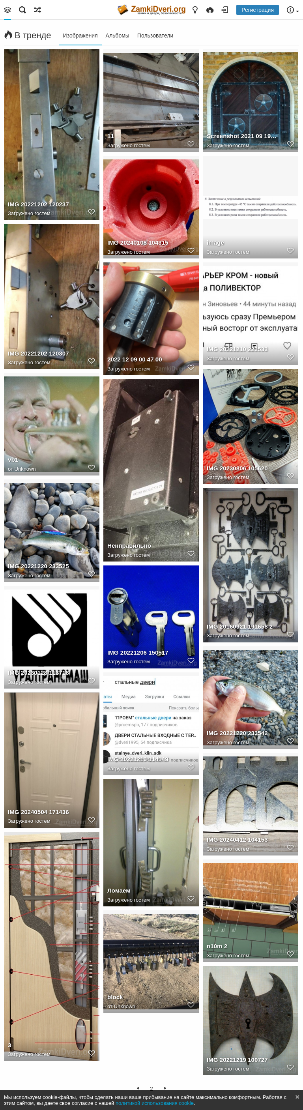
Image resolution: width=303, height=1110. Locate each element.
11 (110, 136)
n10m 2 (217, 946)
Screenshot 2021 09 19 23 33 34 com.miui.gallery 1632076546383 (242, 136)
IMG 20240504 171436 (38, 812)
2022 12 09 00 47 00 (134, 359)
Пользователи (155, 35)
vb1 (13, 459)
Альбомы (117, 35)
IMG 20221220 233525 (38, 566)
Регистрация (257, 10)
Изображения (80, 35)
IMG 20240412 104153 (237, 839)
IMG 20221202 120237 (38, 204)
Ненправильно (129, 545)
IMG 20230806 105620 (237, 468)
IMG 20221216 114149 (137, 759)
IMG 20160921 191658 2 (240, 626)
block (115, 997)
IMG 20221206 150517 (137, 652)
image (215, 242)
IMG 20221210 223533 (237, 349)
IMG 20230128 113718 (38, 672)
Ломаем (118, 890)
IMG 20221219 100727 (237, 1059)
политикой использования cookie (155, 1103)
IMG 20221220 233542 (237, 733)
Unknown (25, 469)
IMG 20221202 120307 (38, 353)
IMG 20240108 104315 (137, 242)
